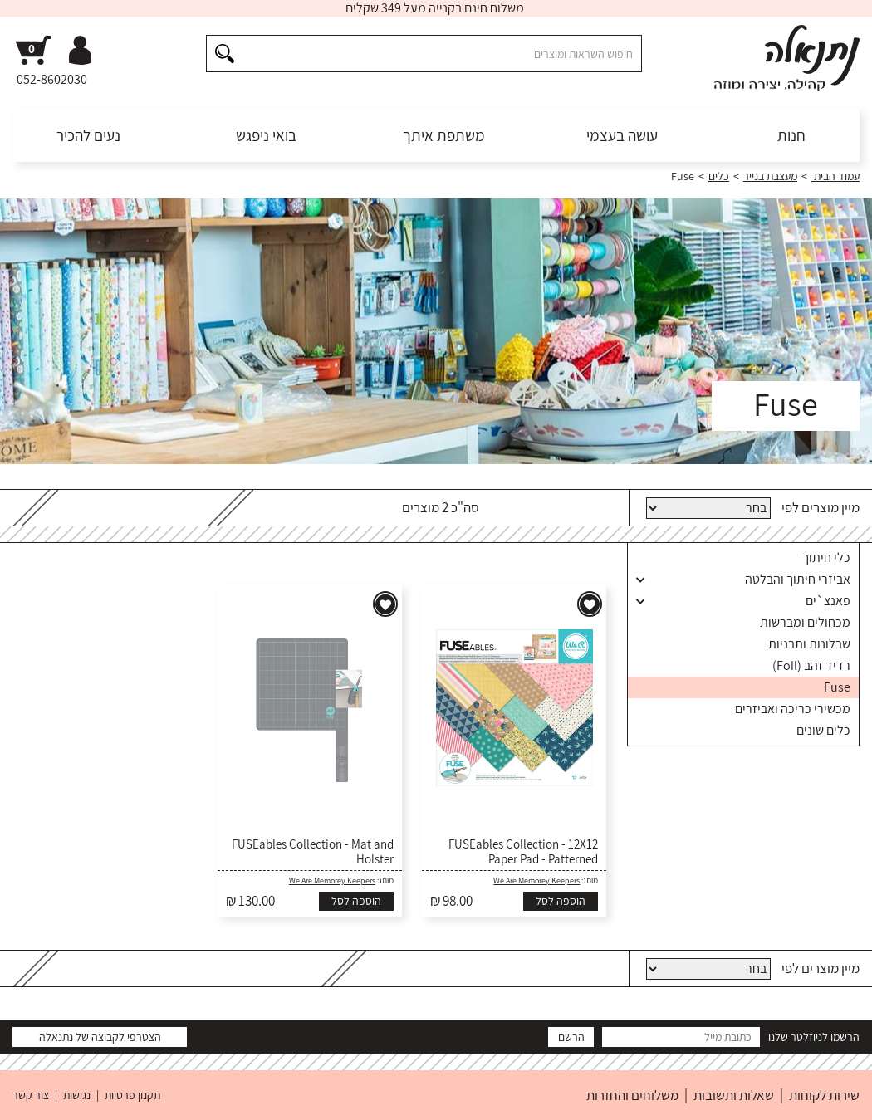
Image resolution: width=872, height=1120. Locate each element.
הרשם (571, 1037)
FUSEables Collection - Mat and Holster (313, 852)
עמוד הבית (835, 176)
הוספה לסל (560, 900)
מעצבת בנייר (770, 176)
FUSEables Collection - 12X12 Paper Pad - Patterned (523, 852)
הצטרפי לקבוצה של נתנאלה (100, 1037)
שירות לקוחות (824, 1095)
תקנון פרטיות (132, 1095)
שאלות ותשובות (733, 1095)
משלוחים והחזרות (632, 1095)
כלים (718, 176)
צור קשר (30, 1095)
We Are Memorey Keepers (536, 880)
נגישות (77, 1095)
